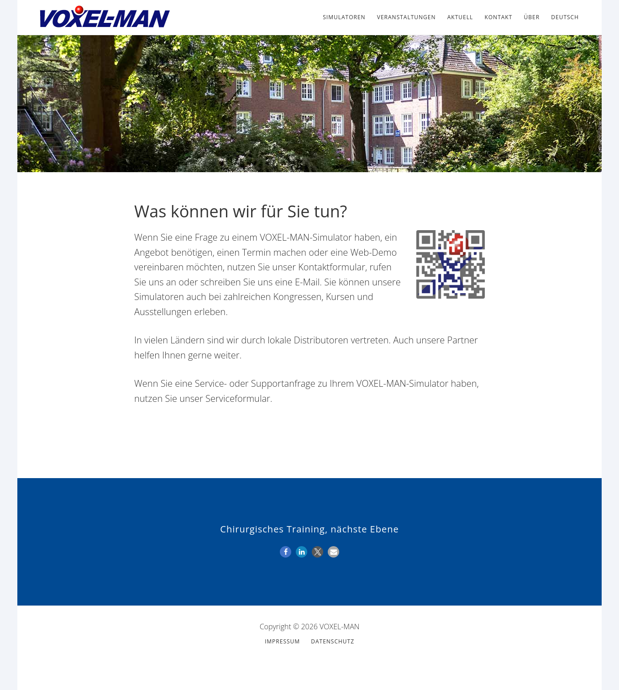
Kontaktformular (331, 267)
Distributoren (321, 340)
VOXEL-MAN (104, 17)
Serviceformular (237, 398)
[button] (285, 552)
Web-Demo (373, 252)
